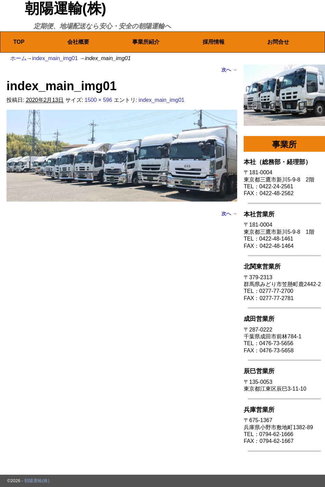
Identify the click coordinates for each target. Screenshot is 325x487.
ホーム (18, 58)
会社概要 (78, 42)
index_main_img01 (55, 58)
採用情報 (214, 42)
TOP (19, 42)
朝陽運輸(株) (65, 8)
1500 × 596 (98, 100)
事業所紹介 (146, 42)
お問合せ (278, 42)
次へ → (229, 69)
